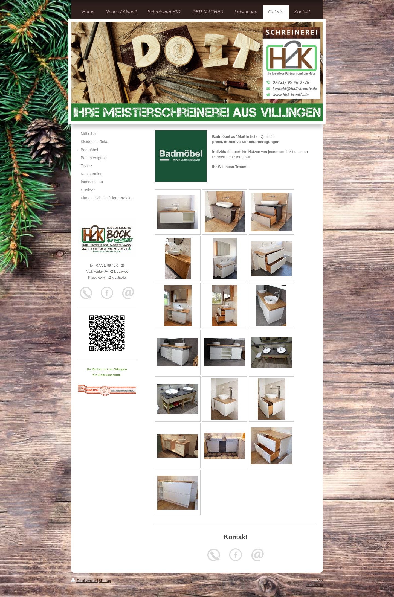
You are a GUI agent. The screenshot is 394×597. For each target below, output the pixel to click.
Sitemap (105, 581)
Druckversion (84, 581)
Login (319, 580)
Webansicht (314, 585)
